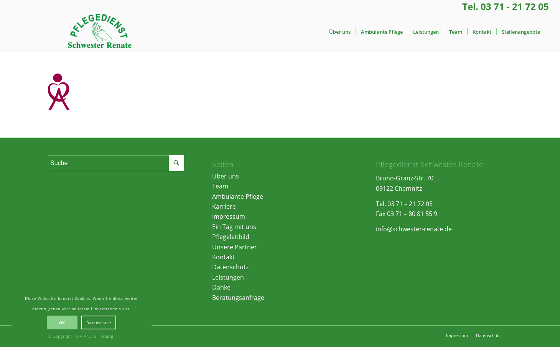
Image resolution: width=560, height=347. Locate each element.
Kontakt (223, 257)
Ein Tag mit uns (234, 227)
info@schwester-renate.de (414, 229)
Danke (221, 287)
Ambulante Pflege (237, 196)
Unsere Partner (234, 247)
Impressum (228, 216)
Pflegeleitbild (230, 236)
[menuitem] (340, 32)
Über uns (225, 176)
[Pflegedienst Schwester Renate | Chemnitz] (99, 32)
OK (62, 322)
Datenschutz (230, 267)
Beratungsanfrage (238, 297)
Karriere (224, 206)
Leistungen (228, 277)
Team (220, 186)
